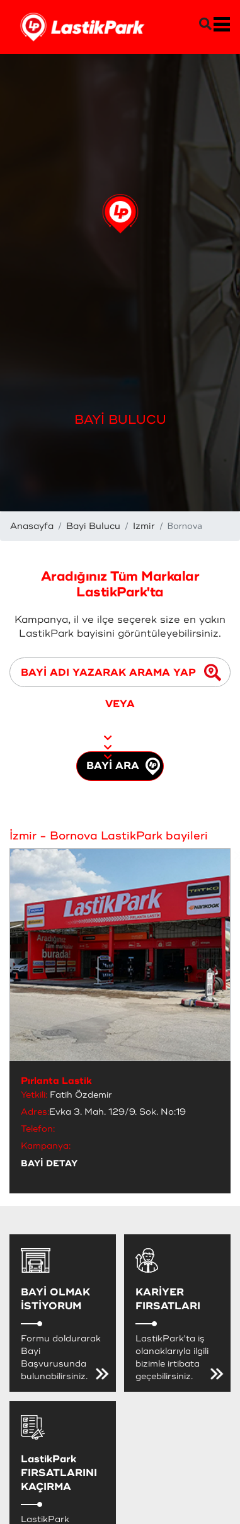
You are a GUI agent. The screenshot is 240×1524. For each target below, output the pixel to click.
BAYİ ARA (123, 766)
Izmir (144, 526)
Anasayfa (32, 526)
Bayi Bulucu (93, 526)
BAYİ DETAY (49, 1163)
